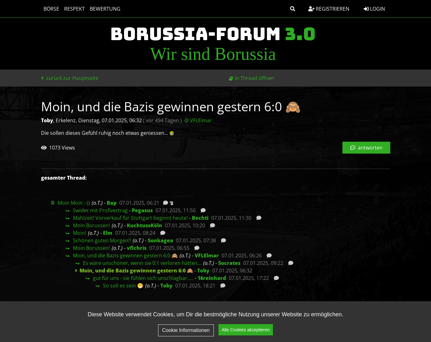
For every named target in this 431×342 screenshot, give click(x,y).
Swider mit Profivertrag (100, 210)
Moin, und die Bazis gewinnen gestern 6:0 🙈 (125, 255)
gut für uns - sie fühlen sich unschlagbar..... (143, 278)
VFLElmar (207, 255)
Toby (203, 270)
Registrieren (328, 8)
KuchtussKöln (144, 225)
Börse (51, 8)
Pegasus (142, 210)
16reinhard (212, 278)
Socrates (229, 263)
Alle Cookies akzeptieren (246, 330)
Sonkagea (160, 240)
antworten (366, 147)
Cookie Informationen (186, 331)
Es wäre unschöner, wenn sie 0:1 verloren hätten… (142, 263)
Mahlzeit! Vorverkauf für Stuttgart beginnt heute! (130, 217)
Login (374, 8)
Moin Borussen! (91, 225)
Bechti (200, 217)
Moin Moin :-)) (73, 202)
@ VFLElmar (198, 120)
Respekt (74, 8)
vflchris (136, 248)
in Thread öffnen (254, 78)
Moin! (79, 232)
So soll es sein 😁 (123, 285)
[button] (292, 9)
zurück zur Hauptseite (69, 78)
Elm (107, 232)
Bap (111, 202)
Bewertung (105, 8)
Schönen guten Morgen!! (102, 240)
